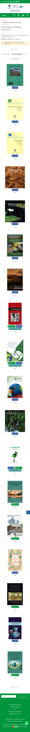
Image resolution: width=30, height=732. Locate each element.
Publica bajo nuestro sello (15, 711)
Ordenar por (6, 54)
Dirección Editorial (15, 707)
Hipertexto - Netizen (19, 726)
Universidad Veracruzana (15, 704)
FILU (15, 709)
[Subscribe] (22, 697)
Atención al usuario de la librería (15, 721)
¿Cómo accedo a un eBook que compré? (15, 719)
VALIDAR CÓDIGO (15, 10)
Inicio (4, 20)
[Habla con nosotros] (27, 723)
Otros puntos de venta (15, 713)
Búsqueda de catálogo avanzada (11, 22)
